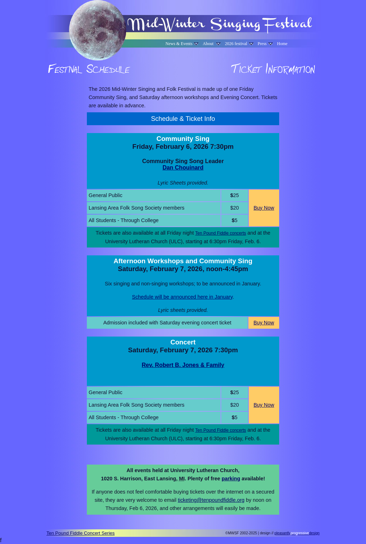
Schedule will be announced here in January (182, 297)
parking (231, 478)
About (212, 43)
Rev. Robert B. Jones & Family (183, 365)
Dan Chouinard (183, 168)
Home (282, 43)
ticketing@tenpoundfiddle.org (211, 500)
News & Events (181, 43)
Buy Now (263, 208)
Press (265, 43)
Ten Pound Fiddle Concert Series (80, 533)
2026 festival (239, 43)
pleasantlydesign (297, 533)
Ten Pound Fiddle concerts (220, 233)
